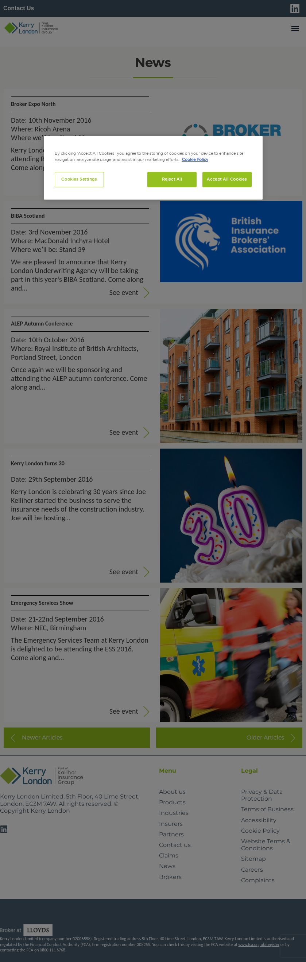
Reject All (172, 179)
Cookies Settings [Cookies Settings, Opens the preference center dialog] (79, 179)
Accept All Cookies (227, 179)
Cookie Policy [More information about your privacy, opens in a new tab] (195, 159)
